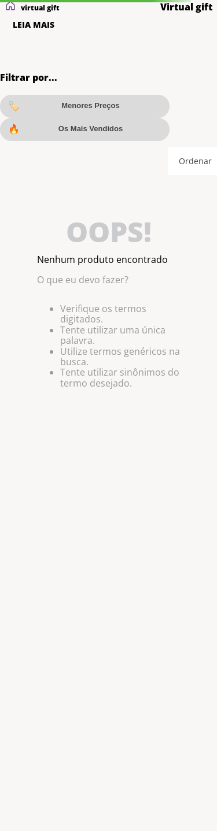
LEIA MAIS (33, 24)
